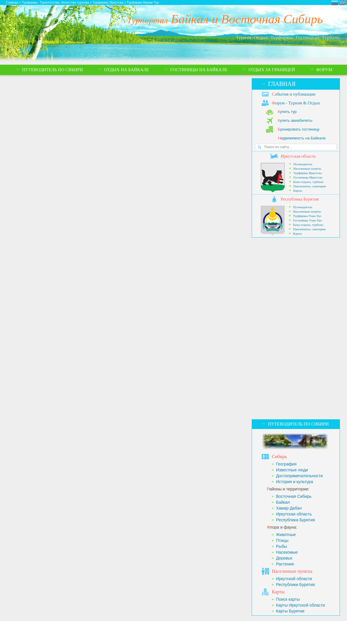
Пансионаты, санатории (309, 186)
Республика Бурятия (295, 520)
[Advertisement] (276, 328)
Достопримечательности (299, 475)
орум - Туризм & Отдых (296, 103)
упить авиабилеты (295, 120)
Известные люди (292, 470)
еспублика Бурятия (299, 199)
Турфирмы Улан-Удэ (307, 216)
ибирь (279, 456)
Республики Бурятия (295, 584)
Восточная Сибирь (293, 496)
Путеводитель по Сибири (298, 424)
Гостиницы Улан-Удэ (307, 220)
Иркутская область (294, 514)
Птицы (282, 540)
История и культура (294, 481)
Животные (286, 534)
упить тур (287, 111)
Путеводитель (302, 164)
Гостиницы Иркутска (307, 177)
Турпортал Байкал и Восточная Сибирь (334, 3)
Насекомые (287, 552)
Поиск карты (288, 599)
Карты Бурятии (290, 611)
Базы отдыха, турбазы (308, 181)
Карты (297, 190)
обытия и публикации (293, 94)
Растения (285, 564)
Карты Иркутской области (300, 605)
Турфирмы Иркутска (307, 173)
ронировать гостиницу (298, 129)
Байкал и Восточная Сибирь (225, 19)
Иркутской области (294, 578)
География (286, 464)
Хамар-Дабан (288, 508)
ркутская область (298, 156)
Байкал (283, 502)
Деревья (284, 558)
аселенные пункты (292, 571)
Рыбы (281, 546)
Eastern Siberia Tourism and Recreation (342, 3)
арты (278, 591)
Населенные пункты (307, 168)
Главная (282, 84)
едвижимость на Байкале (302, 138)
